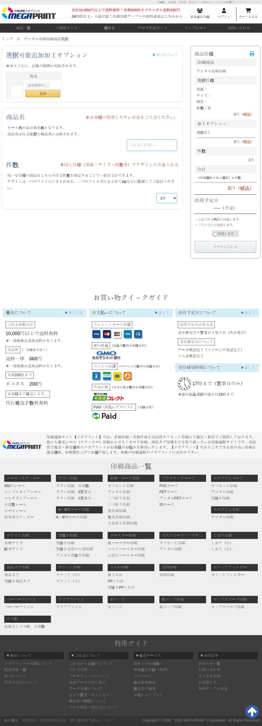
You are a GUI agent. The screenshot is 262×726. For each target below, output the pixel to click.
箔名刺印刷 (117, 511)
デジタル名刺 (119, 492)
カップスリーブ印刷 (227, 607)
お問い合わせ (239, 28)
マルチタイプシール (20, 498)
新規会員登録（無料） (152, 670)
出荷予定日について (20, 682)
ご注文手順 (78, 670)
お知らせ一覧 (209, 663)
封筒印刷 (166, 575)
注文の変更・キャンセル (89, 695)
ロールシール (15, 511)
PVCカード (168, 486)
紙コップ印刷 (170, 607)
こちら (169, 16)
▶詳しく (161, 313)
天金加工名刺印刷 (122, 523)
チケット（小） (69, 575)
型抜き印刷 (220, 498)
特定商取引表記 (53, 720)
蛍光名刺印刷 (119, 517)
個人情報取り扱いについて (92, 720)
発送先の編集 (145, 688)
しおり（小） (222, 543)
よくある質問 (209, 676)
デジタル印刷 (222, 492)
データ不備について (85, 688)
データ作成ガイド (152, 28)
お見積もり (207, 682)
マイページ (143, 676)
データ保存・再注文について (93, 707)
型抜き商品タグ (17, 581)
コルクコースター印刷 (126, 549)
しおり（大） (222, 549)
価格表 (109, 28)
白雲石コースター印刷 (126, 555)
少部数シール (15, 504)
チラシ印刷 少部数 (72, 486)
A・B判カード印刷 (71, 517)
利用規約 (29, 720)
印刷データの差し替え (87, 682)
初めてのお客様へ (148, 663)
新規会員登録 (199, 13)
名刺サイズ (13, 543)
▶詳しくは (74, 313)
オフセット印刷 (224, 486)
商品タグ (11, 575)
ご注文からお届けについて (91, 663)
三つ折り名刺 (119, 504)
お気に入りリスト (148, 695)
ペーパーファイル (19, 607)
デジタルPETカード (175, 498)
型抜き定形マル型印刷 (74, 549)
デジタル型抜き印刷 (72, 555)
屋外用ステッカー (19, 517)
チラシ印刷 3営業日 (73, 492)
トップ (7, 39)
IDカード (166, 504)
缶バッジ (115, 607)
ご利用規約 (206, 225)
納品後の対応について (87, 701)
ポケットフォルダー (227, 575)
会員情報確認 (145, 682)
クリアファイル (69, 607)
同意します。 (225, 234)
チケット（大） (69, 581)
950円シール (14, 486)
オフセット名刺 (121, 486)
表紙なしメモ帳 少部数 (24, 626)
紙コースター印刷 (122, 543)
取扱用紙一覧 (15, 670)
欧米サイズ (13, 549)
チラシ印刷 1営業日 (73, 498)
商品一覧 (23, 28)
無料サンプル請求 (213, 688)
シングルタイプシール (22, 492)
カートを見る (248, 13)
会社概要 (11, 720)
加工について (15, 676)
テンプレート (195, 28)
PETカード (168, 492)
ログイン (224, 13)
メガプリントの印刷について (28, 663)
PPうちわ (116, 581)
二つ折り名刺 (119, 498)
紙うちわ (115, 575)
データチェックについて (89, 676)
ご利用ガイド (66, 28)
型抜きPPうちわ (121, 587)
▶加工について (165, 55)
